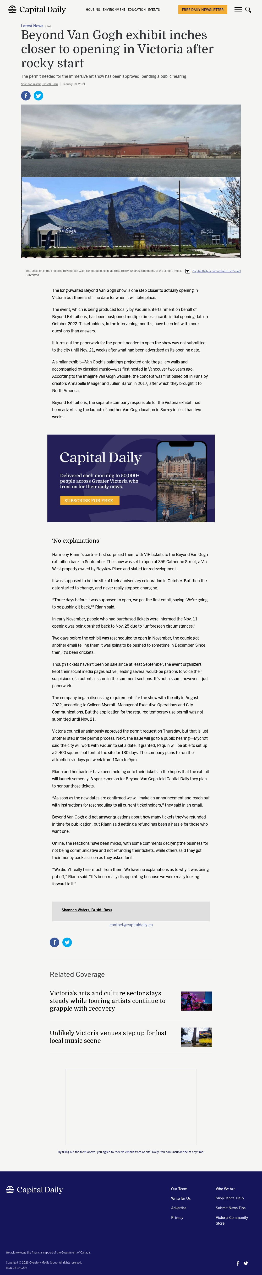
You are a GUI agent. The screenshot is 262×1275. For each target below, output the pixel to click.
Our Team (179, 1188)
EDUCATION (137, 9)
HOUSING (93, 9)
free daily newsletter (203, 9)
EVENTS (154, 9)
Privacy (177, 1217)
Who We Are (225, 1188)
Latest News (32, 26)
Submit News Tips (231, 1207)
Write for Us (181, 1198)
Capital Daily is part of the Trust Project (216, 271)
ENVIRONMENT (114, 9)
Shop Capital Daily (230, 1198)
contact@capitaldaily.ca (131, 924)
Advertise (178, 1207)
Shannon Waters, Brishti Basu (39, 84)
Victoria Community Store (232, 1220)
